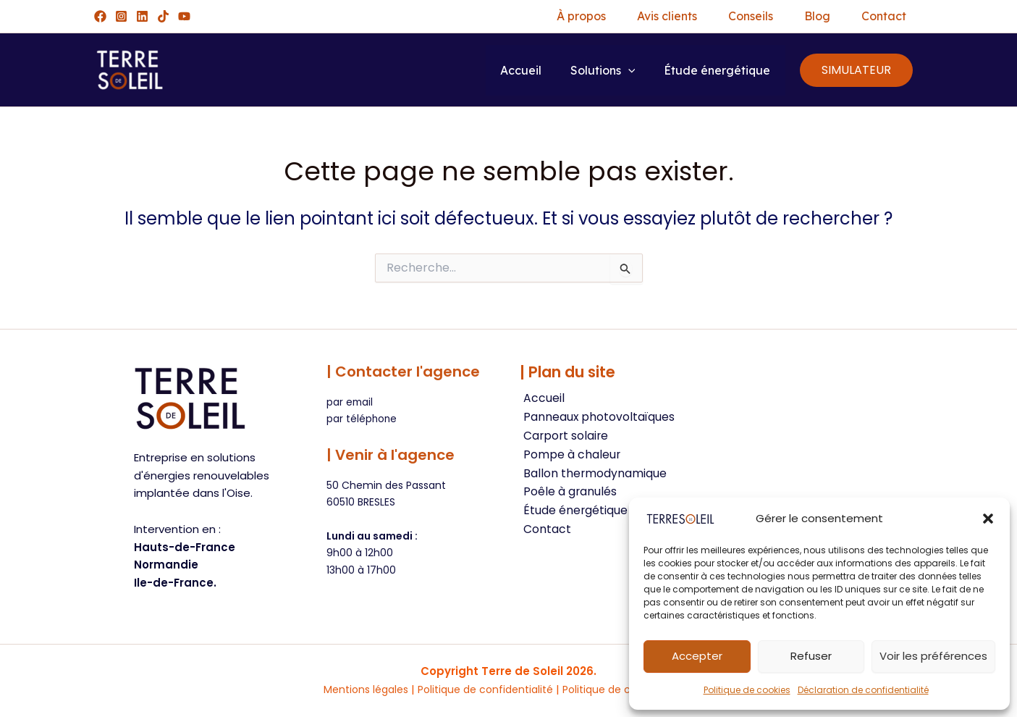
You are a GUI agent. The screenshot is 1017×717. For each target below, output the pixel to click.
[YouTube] (184, 16)
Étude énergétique (715, 70)
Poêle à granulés (567, 493)
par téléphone (362, 418)
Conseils (717, 16)
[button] (988, 518)
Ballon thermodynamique (592, 474)
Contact (870, 16)
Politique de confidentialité (483, 689)
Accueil (518, 70)
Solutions (600, 70)
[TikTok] (163, 16)
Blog (794, 16)
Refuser (811, 655)
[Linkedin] (142, 16)
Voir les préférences (933, 655)
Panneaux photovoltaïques (596, 417)
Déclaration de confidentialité (863, 690)
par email (350, 402)
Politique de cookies (747, 690)
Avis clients (624, 16)
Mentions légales (355, 689)
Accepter (697, 655)
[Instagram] (121, 16)
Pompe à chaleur (568, 456)
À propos (527, 16)
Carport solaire (563, 436)
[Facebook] (100, 16)
